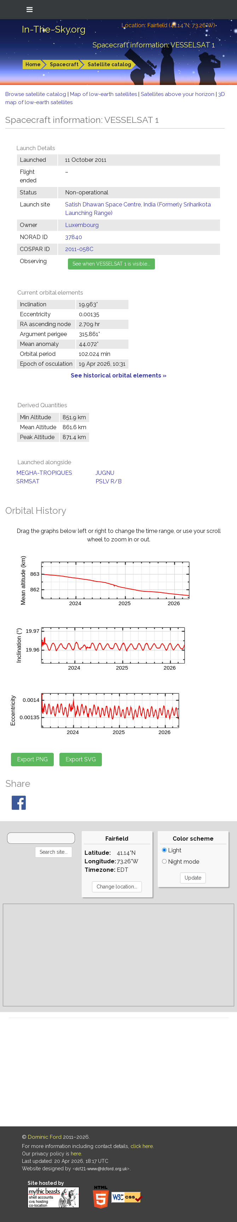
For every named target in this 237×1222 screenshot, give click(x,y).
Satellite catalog (109, 64)
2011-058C (79, 249)
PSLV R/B (109, 481)
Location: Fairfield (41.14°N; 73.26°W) (168, 25)
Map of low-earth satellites (104, 94)
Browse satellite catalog (36, 94)
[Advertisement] (118, 955)
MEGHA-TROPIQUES (44, 473)
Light (171, 850)
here (76, 1153)
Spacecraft (64, 64)
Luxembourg (82, 225)
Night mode (180, 861)
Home (33, 64)
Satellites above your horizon (178, 94)
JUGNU (105, 473)
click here (142, 1146)
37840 (73, 237)
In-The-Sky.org (54, 29)
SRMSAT (28, 481)
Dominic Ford (45, 1137)
